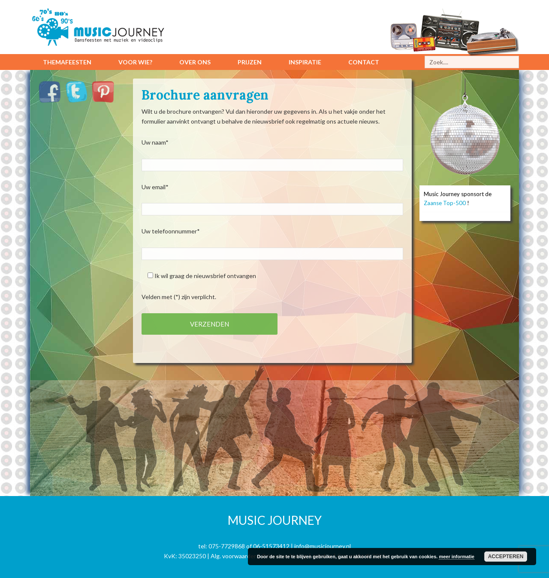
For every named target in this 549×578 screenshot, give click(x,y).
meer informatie (456, 556)
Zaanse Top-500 (445, 203)
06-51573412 (271, 546)
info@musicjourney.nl (322, 546)
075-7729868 (226, 546)
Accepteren (506, 557)
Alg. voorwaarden (234, 556)
